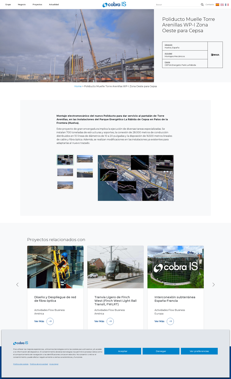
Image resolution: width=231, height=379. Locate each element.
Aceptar (122, 351)
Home (78, 86)
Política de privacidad (39, 364)
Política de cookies (20, 364)
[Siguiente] (168, 178)
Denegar (161, 351)
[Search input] (177, 5)
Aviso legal (53, 364)
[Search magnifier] (202, 5)
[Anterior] (103, 178)
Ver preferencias (199, 351)
